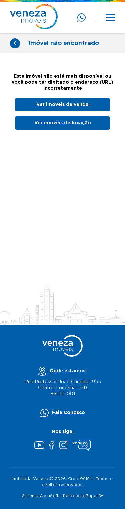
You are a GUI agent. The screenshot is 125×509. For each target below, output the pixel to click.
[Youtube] (39, 446)
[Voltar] (15, 43)
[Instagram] (63, 446)
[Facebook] (51, 446)
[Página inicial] (34, 17)
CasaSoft (49, 496)
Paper (94, 496)
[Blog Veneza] (81, 446)
